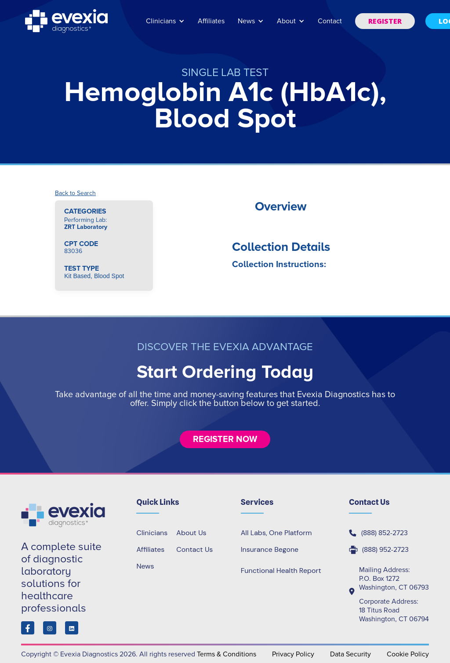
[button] (165, 25)
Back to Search (75, 193)
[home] (67, 21)
